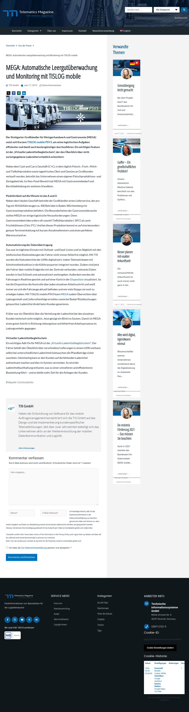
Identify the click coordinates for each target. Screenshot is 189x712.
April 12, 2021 (119, 391)
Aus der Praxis (25, 45)
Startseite (17, 30)
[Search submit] (184, 9)
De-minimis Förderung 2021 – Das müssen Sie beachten (126, 432)
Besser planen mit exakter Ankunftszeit (125, 256)
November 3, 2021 (121, 215)
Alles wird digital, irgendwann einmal (126, 339)
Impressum (67, 30)
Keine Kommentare (134, 133)
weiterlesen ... (123, 125)
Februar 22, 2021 (121, 478)
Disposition (77, 279)
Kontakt (83, 30)
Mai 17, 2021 (119, 304)
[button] (8, 93)
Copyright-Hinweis (60, 624)
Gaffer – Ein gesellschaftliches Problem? (126, 166)
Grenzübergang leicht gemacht (125, 87)
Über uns (51, 30)
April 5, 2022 (119, 133)
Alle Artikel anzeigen (26, 448)
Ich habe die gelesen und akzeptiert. (39, 547)
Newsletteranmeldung (103, 30)
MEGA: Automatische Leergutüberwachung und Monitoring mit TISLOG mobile (51, 72)
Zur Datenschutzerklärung (34, 547)
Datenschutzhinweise (61, 619)
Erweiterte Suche (181, 17)
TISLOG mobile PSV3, (39, 142)
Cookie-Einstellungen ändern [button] (160, 648)
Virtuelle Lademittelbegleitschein (71, 343)
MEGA (65, 294)
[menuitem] (125, 31)
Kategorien (34, 30)
